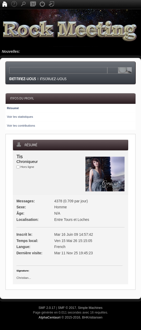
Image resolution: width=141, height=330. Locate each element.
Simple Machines (90, 308)
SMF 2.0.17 (47, 308)
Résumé (13, 108)
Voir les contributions (21, 125)
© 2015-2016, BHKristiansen (70, 317)
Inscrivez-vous (53, 79)
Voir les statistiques (20, 116)
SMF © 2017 (67, 308)
